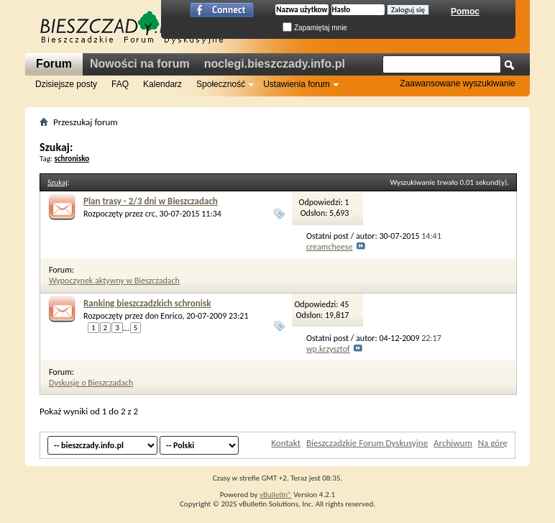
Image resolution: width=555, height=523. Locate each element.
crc (150, 214)
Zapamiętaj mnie (315, 28)
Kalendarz (162, 84)
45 (344, 304)
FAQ (120, 84)
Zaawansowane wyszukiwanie (457, 83)
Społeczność (220, 84)
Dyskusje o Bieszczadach (91, 383)
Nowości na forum (140, 64)
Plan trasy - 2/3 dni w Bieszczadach (150, 201)
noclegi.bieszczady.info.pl (274, 64)
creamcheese (329, 247)
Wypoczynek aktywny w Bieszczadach (114, 281)
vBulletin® (276, 494)
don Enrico (164, 316)
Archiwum (453, 442)
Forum (54, 64)
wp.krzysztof (328, 349)
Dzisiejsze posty (66, 84)
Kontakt (286, 442)
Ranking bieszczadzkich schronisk (147, 303)
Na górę (493, 442)
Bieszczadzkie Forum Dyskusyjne (367, 442)
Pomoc (465, 11)
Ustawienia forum (296, 84)
